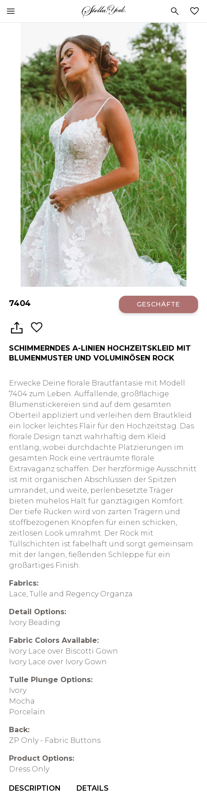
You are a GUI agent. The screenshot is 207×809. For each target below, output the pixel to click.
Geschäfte (158, 304)
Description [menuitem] (35, 788)
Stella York (103, 11)
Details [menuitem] (92, 788)
